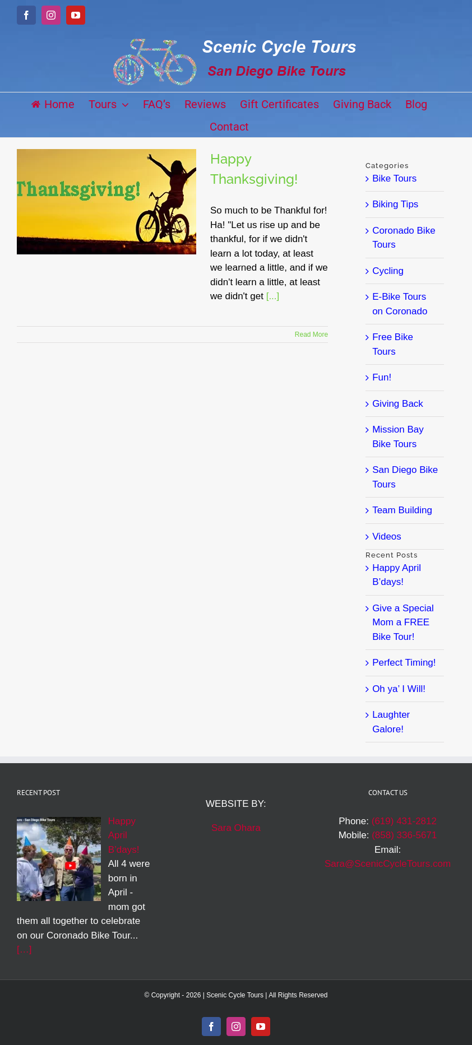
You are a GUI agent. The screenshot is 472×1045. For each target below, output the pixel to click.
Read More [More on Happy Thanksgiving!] (311, 334)
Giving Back (397, 403)
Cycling (388, 271)
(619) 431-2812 (404, 821)
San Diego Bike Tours (405, 477)
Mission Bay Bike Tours (398, 436)
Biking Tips (395, 204)
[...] (273, 296)
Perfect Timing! (404, 662)
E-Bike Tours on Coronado (399, 304)
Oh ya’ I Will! (398, 689)
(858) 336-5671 (404, 835)
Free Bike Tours (392, 344)
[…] (24, 949)
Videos (386, 536)
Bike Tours (394, 178)
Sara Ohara (236, 828)
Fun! (381, 377)
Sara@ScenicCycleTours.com (388, 863)
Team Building (402, 510)
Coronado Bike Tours (403, 237)
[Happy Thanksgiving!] (106, 201)
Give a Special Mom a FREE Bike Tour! (403, 622)
